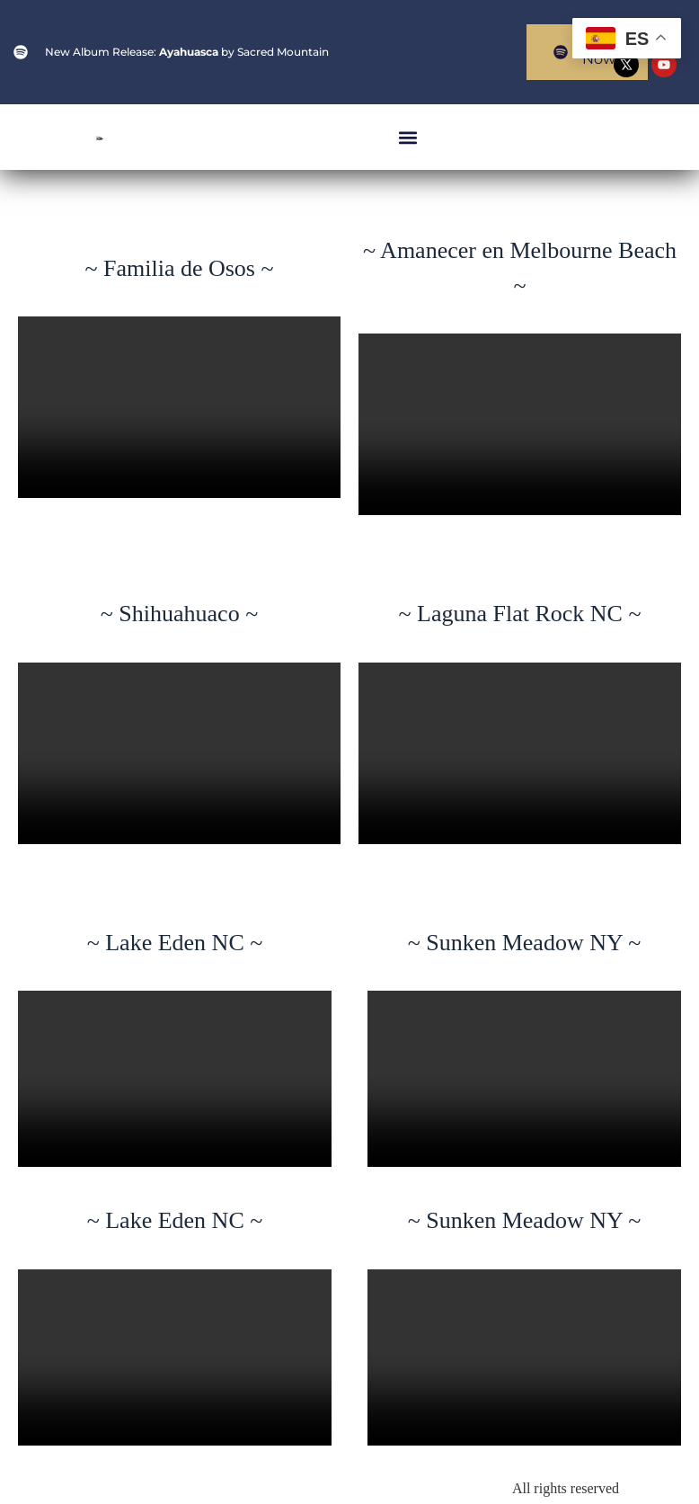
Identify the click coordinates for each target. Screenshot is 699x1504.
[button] (407, 137)
